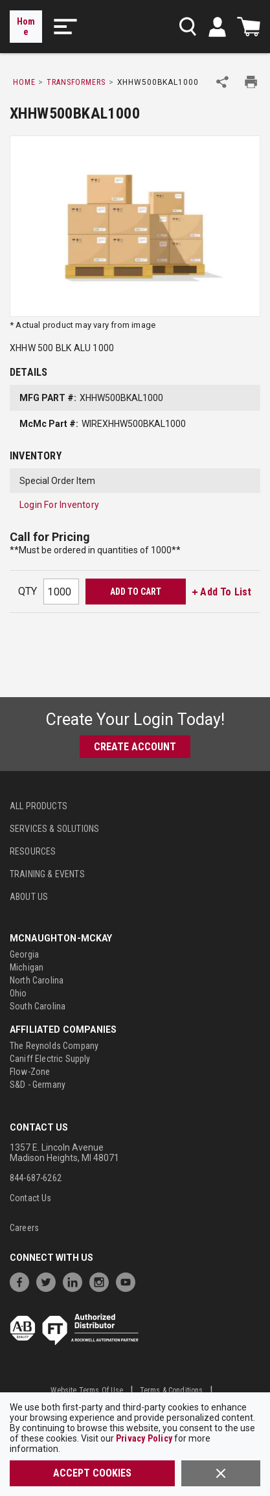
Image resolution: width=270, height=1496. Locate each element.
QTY (27, 591)
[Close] (220, 1473)
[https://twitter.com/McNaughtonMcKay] (49, 1280)
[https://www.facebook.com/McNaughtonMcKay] (23, 1280)
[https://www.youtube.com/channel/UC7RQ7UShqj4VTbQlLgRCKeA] (129, 1280)
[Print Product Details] (251, 82)
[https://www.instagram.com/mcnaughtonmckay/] (102, 1280)
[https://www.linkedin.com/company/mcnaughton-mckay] (76, 1280)
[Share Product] (222, 82)
